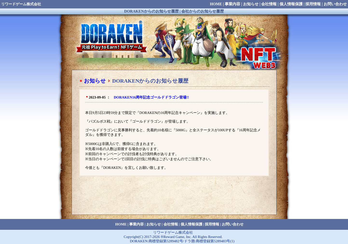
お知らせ (95, 81)
